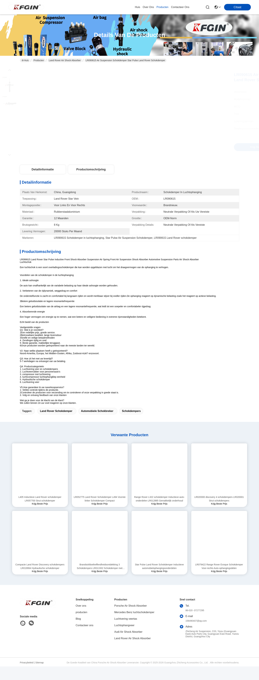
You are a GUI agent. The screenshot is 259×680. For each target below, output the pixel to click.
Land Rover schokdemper (56, 416)
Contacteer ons (85, 631)
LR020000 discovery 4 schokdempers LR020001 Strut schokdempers (219, 504)
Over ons (81, 611)
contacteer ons (180, 7)
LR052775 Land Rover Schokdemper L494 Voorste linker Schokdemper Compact (100, 504)
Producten (39, 60)
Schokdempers (131, 416)
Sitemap (39, 668)
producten (162, 7)
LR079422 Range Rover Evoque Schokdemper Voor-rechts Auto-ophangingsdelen (219, 572)
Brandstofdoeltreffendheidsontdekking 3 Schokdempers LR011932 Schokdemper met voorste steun (99, 572)
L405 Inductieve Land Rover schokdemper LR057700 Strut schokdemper (39, 504)
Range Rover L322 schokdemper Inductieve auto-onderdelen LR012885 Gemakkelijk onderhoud (159, 504)
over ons (148, 7)
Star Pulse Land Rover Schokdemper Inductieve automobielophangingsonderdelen (159, 572)
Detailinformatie (42, 169)
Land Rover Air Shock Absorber (65, 60)
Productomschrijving (91, 169)
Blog (78, 624)
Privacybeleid (26, 668)
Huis (137, 7)
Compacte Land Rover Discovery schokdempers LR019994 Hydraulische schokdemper (39, 572)
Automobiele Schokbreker (97, 416)
